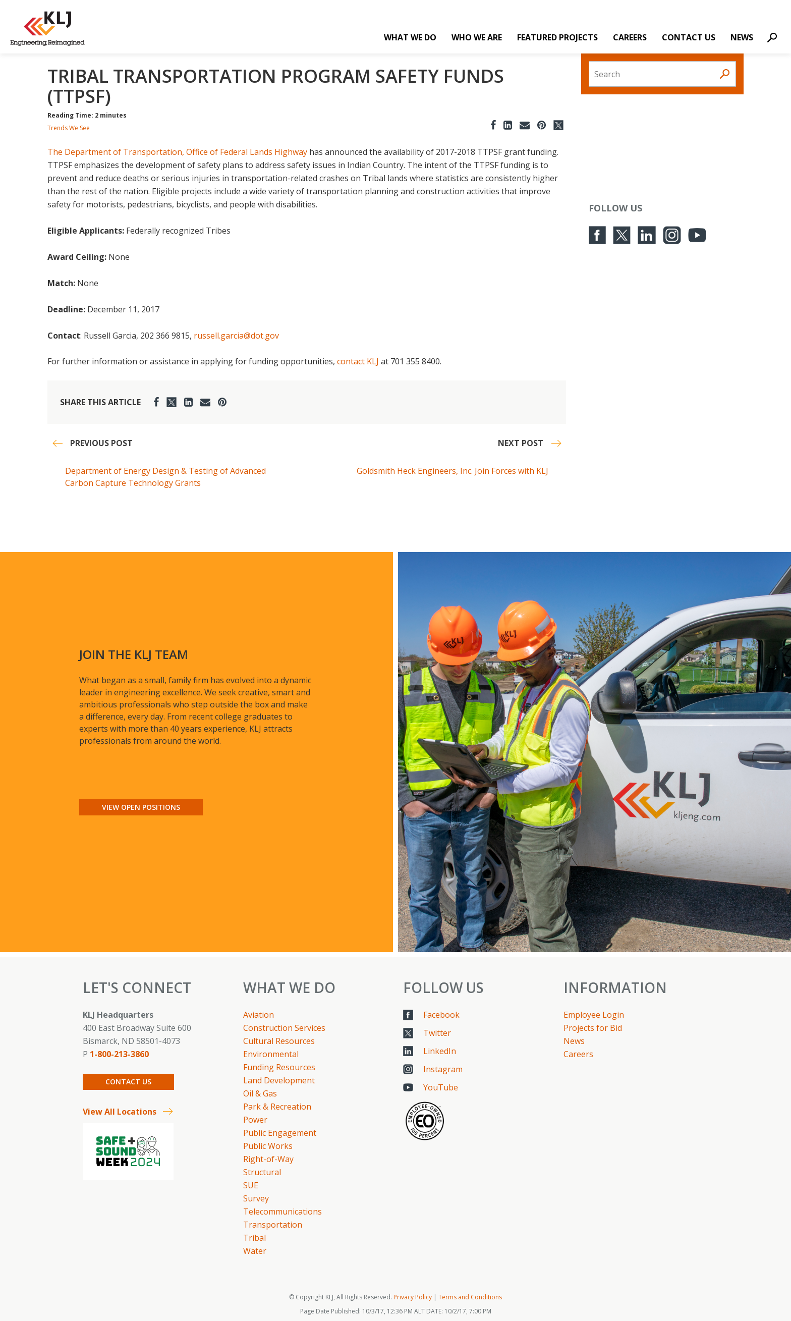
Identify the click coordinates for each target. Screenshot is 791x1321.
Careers (630, 37)
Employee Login (593, 1014)
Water (254, 1250)
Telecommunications (282, 1211)
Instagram (443, 1069)
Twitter (437, 1032)
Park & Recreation (277, 1106)
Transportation (272, 1224)
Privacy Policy (412, 1297)
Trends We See (68, 128)
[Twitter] (558, 125)
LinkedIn (439, 1051)
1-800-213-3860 (119, 1054)
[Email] (525, 125)
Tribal (254, 1237)
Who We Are (476, 37)
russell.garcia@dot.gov (236, 335)
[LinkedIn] (507, 125)
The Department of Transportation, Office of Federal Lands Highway (177, 151)
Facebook (441, 1014)
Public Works (268, 1145)
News (741, 37)
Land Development (279, 1080)
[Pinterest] (541, 125)
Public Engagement (279, 1132)
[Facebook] (493, 125)
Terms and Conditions (470, 1297)
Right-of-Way (268, 1159)
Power (255, 1119)
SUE (250, 1185)
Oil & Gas (260, 1093)
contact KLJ (358, 361)
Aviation (258, 1014)
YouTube (440, 1087)
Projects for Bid (592, 1027)
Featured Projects (557, 37)
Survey (256, 1198)
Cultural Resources (279, 1041)
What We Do (410, 37)
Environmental (271, 1054)
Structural (262, 1172)
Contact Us (688, 37)
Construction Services (284, 1027)
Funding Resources (279, 1067)
